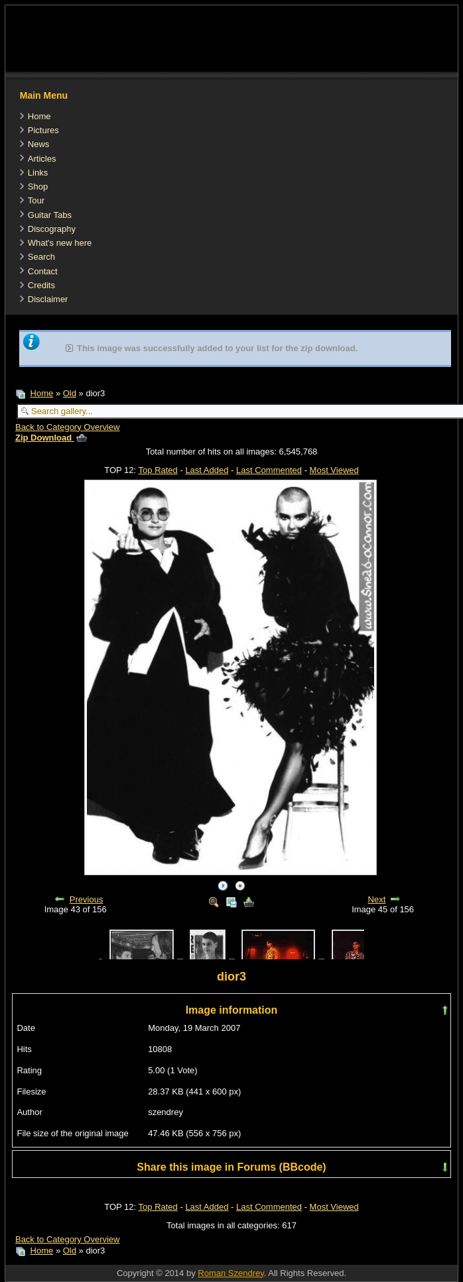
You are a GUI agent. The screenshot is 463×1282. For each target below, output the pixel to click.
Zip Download (51, 438)
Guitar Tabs (50, 215)
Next (377, 899)
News (39, 144)
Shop (38, 186)
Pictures (43, 130)
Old (69, 393)
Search (41, 257)
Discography (52, 229)
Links (38, 173)
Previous (86, 899)
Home (39, 116)
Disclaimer (48, 299)
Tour (36, 200)
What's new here (60, 243)
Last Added (206, 470)
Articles (42, 159)
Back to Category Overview (67, 427)
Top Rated (158, 470)
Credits (41, 285)
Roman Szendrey (230, 1273)
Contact (43, 271)
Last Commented (269, 470)
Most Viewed (334, 470)
